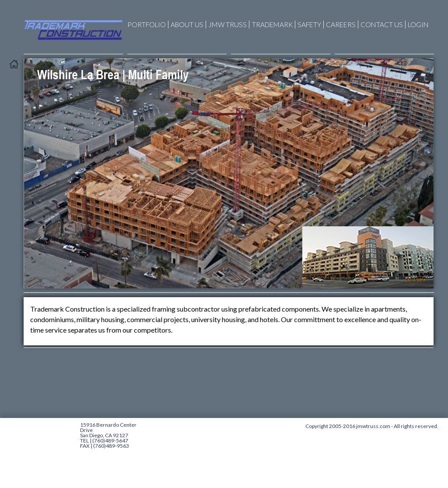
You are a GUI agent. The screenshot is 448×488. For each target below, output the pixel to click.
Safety (309, 24)
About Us (187, 24)
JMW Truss (226, 24)
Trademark (271, 24)
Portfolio (146, 24)
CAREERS (341, 24)
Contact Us (381, 24)
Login (418, 24)
